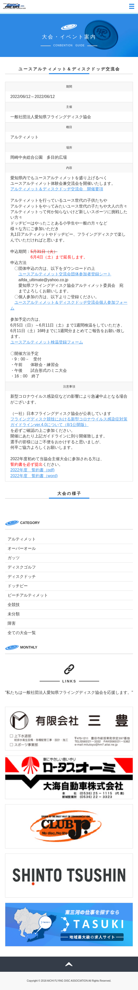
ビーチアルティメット (28, 595)
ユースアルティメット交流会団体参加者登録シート (64, 274)
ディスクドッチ (22, 576)
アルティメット (22, 539)
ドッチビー (18, 586)
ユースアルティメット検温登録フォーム (46, 342)
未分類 (14, 614)
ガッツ (14, 558)
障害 (12, 623)
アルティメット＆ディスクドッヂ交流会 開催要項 (56, 189)
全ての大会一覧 (22, 633)
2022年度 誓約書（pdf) (32, 470)
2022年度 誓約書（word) (34, 476)
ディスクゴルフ (22, 567)
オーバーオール (22, 548)
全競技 (14, 604)
